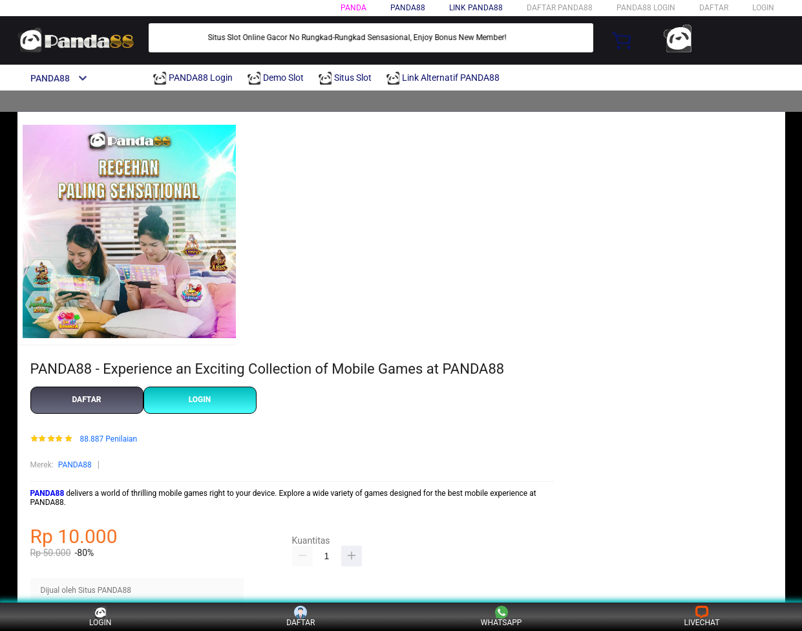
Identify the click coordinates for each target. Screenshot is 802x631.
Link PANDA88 (476, 7)
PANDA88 (75, 464)
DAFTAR (713, 7)
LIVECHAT (701, 616)
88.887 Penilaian (108, 439)
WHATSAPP (501, 616)
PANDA (353, 7)
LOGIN (763, 7)
